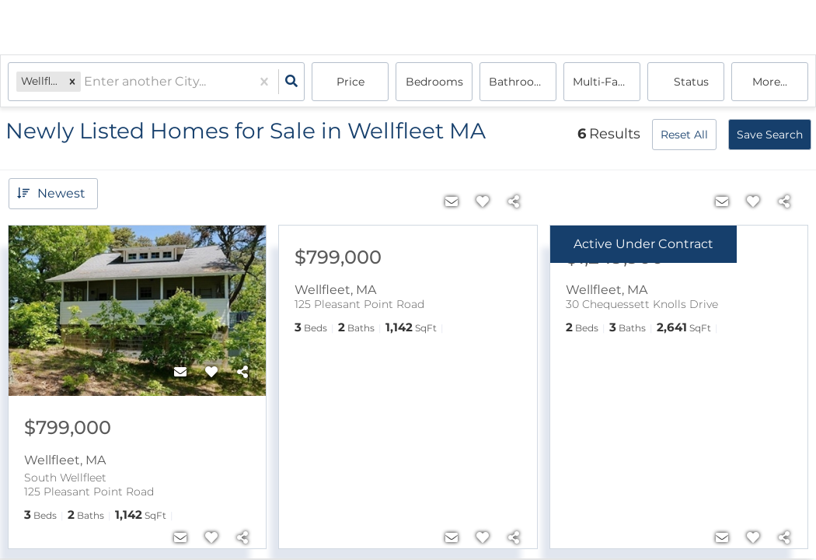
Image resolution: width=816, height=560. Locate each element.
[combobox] (85, 82)
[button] (72, 81)
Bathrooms (520, 82)
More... (769, 82)
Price (350, 82)
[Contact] (180, 372)
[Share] (242, 372)
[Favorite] (211, 372)
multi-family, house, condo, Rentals (606, 82)
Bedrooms (434, 82)
